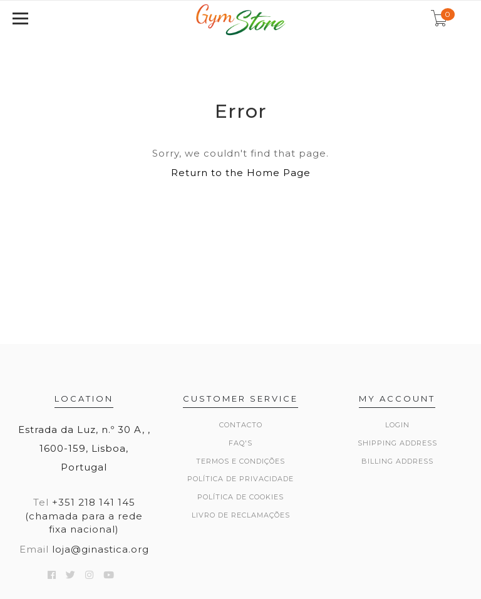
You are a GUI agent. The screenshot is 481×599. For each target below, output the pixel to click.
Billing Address (397, 461)
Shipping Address (397, 443)
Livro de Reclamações (241, 515)
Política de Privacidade (240, 478)
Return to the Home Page (241, 173)
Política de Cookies (240, 496)
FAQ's (240, 443)
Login (397, 424)
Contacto (240, 424)
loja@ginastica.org (100, 549)
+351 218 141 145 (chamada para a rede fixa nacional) (84, 515)
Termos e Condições (240, 461)
